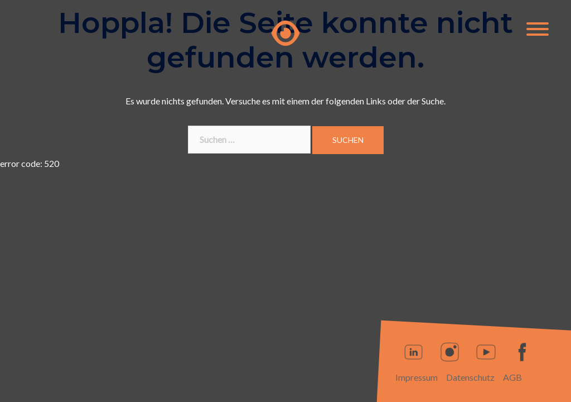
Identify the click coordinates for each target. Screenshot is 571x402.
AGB (512, 377)
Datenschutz (470, 377)
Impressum (416, 377)
